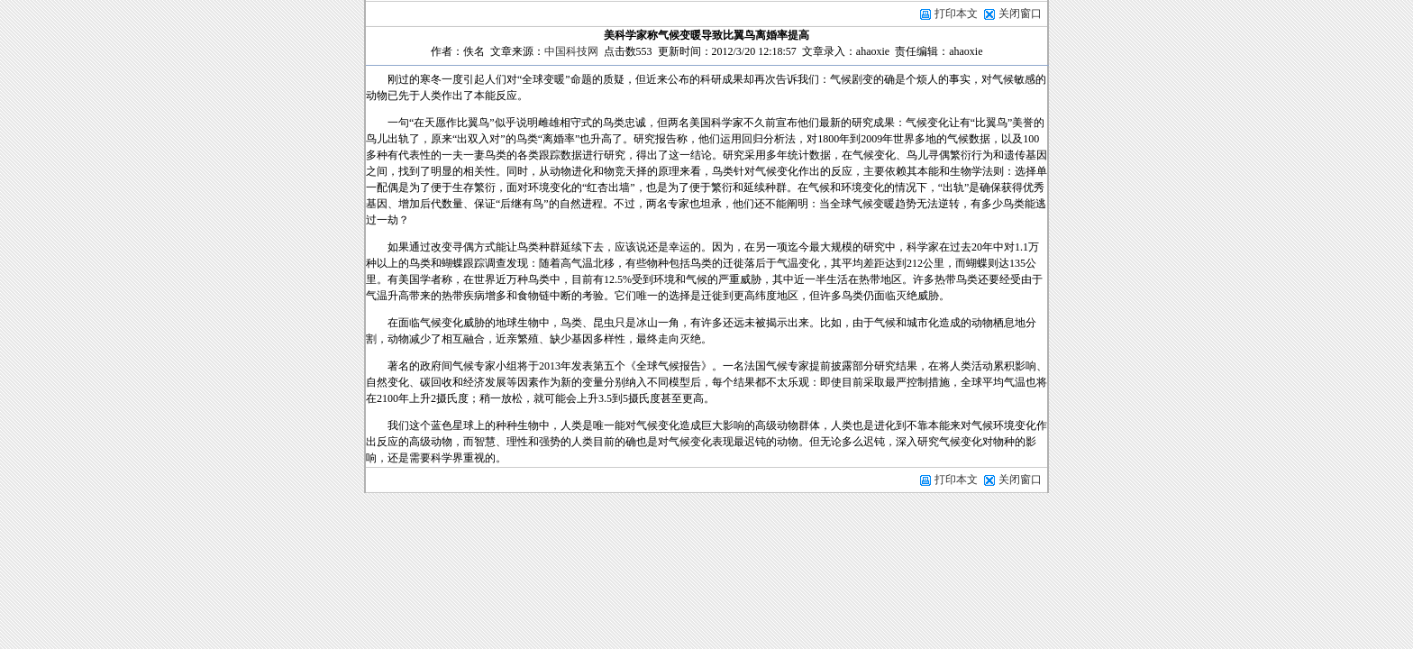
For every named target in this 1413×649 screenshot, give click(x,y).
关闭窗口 (1020, 13)
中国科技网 (571, 51)
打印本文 (948, 13)
